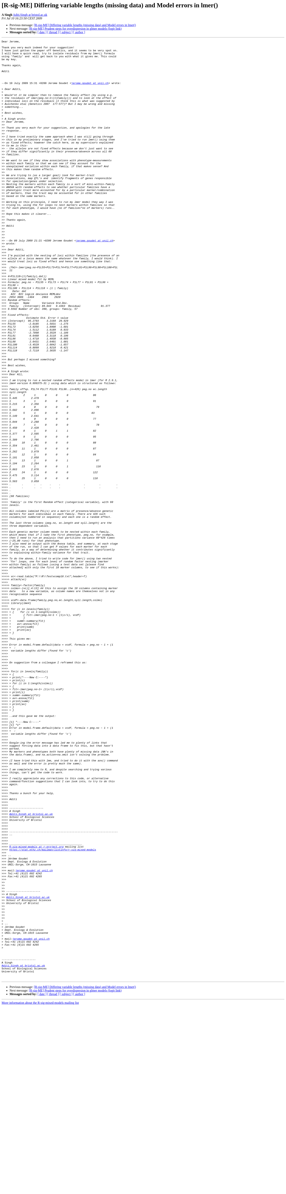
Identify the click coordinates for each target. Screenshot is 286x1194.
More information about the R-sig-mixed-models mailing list (40, 1190)
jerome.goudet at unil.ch (89, 92)
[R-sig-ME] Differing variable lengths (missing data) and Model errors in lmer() (85, 25)
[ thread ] (53, 32)
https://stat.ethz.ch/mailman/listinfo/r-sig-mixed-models (52, 1012)
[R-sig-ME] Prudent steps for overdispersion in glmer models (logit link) (75, 28)
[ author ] (79, 32)
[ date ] (42, 32)
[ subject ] (66, 32)
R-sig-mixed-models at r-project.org (36, 1008)
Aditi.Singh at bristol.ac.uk (30, 14)
